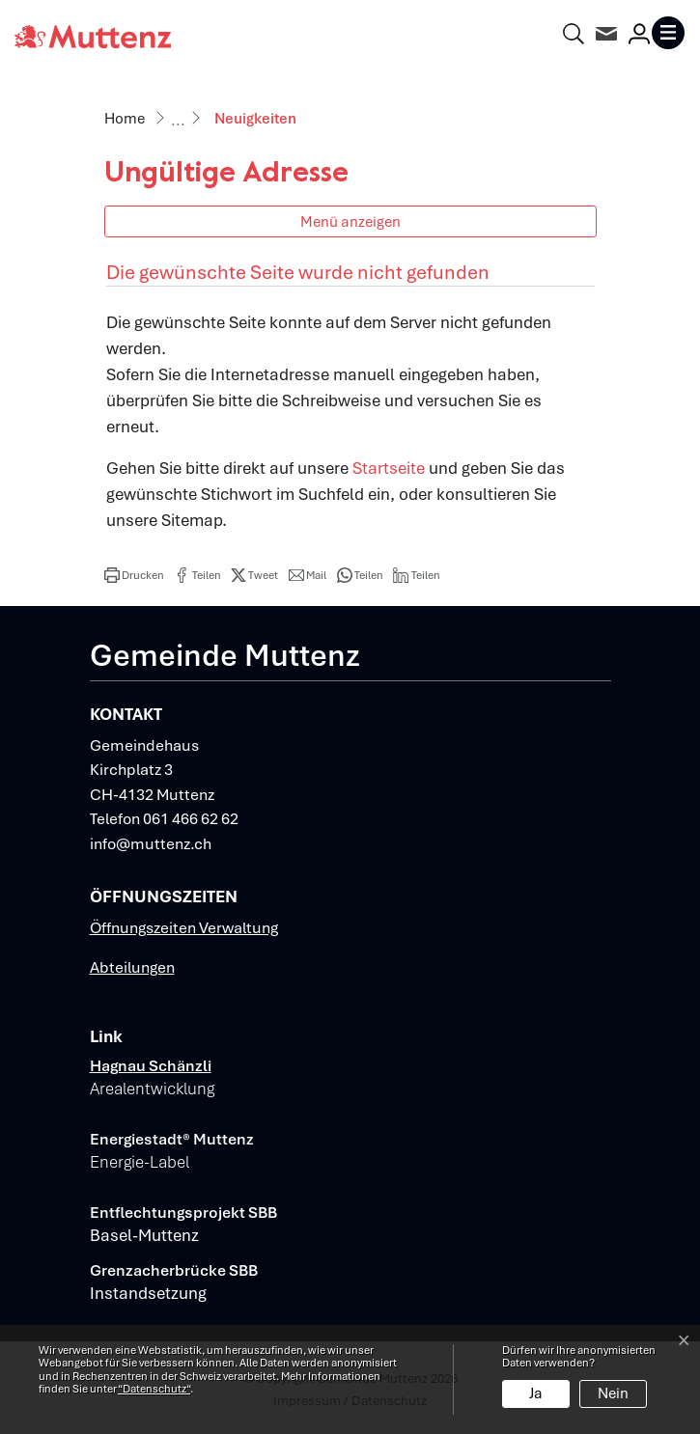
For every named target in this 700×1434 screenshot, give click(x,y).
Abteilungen (132, 967)
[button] (134, 575)
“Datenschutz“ (154, 1388)
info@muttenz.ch (150, 844)
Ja (536, 1393)
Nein (613, 1393)
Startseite (388, 468)
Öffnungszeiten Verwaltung (184, 928)
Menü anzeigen (350, 221)
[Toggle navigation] (668, 33)
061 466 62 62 (190, 819)
